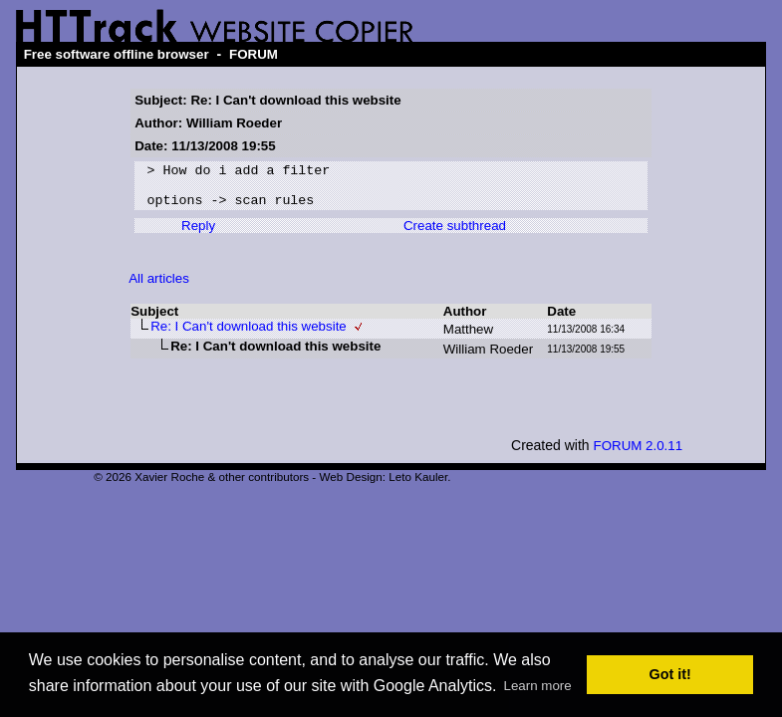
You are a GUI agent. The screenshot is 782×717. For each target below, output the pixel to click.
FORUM (253, 54)
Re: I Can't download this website (248, 335)
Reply (198, 234)
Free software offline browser (116, 54)
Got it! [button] (670, 674)
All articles (159, 287)
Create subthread (454, 234)
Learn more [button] (537, 685)
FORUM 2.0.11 (638, 454)
